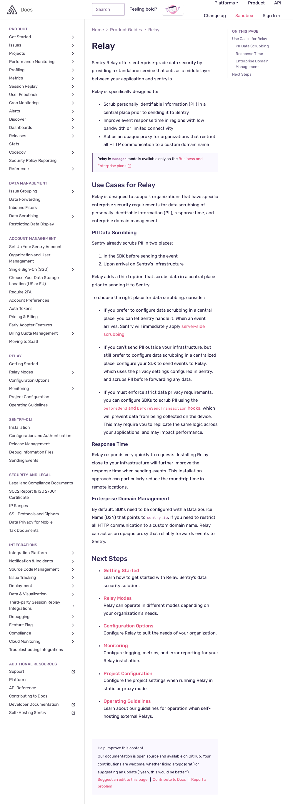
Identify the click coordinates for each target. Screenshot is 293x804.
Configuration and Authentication (40, 435)
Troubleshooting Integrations (36, 649)
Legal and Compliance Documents (41, 483)
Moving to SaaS (23, 341)
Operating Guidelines (28, 405)
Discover (42, 119)
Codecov (42, 152)
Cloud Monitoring (42, 641)
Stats (14, 144)
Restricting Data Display (31, 224)
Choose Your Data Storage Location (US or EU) (34, 280)
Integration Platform (42, 553)
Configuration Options (29, 380)
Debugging (42, 616)
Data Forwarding (24, 199)
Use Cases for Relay (123, 185)
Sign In (272, 15)
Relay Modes (42, 372)
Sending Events (23, 460)
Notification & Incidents (42, 561)
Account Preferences (29, 300)
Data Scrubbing (42, 216)
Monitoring (42, 388)
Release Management (29, 444)
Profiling (42, 70)
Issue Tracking (42, 577)
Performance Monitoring (42, 61)
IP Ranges (18, 506)
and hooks (152, 408)
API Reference (22, 688)
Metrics (42, 78)
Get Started (42, 37)
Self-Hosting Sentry (42, 713)
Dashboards (42, 127)
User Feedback (42, 94)
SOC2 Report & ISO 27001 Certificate (32, 494)
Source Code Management (42, 569)
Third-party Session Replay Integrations (42, 605)
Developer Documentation (42, 705)
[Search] (108, 9)
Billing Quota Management (42, 333)
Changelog (215, 15)
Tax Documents (24, 530)
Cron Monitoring (42, 103)
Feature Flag (42, 625)
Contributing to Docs (28, 696)
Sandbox (244, 15)
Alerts (42, 111)
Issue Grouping (42, 191)
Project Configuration (29, 397)
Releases (42, 136)
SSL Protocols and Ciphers (34, 514)
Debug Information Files (31, 452)
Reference (42, 169)
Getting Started (23, 364)
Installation (19, 427)
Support (42, 672)
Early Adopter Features (30, 325)
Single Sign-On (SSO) (42, 269)
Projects (42, 53)
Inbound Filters (23, 207)
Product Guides (126, 29)
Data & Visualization (42, 594)
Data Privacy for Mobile (31, 522)
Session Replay (42, 86)
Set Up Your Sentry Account (35, 247)
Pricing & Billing (23, 317)
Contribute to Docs (169, 780)
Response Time (110, 444)
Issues (42, 45)
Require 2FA (20, 292)
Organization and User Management (29, 258)
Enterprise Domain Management (130, 498)
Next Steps (109, 559)
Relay (153, 29)
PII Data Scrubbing (114, 232)
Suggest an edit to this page (122, 780)
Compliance (42, 633)
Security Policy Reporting (32, 160)
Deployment (42, 586)
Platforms (18, 679)
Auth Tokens (20, 308)
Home (98, 29)
